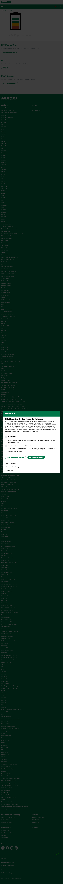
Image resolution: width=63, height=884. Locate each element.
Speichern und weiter (15, 457)
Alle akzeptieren (36, 457)
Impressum (9, 470)
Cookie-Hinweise (11, 463)
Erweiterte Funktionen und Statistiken (21, 446)
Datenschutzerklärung (12, 467)
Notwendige (12, 436)
